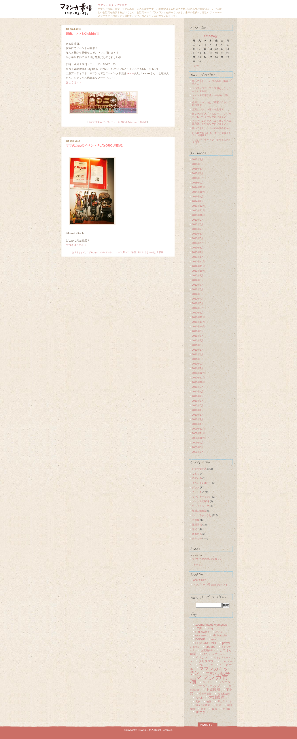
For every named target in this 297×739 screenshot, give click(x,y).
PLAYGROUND (205, 643)
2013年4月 (198, 243)
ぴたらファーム (213, 654)
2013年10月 (198, 215)
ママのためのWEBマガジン (207, 559)
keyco (130, 73)
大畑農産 (217, 697)
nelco (214, 639)
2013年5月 (198, 238)
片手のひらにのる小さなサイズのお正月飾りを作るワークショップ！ (211, 122)
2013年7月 (198, 229)
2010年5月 (198, 405)
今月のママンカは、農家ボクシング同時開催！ (211, 103)
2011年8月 (198, 335)
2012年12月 (198, 261)
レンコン (224, 682)
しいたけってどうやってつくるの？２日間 (211, 141)
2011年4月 (198, 354)
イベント (201, 657)
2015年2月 (198, 182)
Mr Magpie (219, 635)
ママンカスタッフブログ (112, 5)
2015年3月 (198, 178)
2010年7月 (198, 396)
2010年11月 (198, 377)
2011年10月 (198, 326)
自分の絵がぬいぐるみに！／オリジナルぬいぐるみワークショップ (211, 115)
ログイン (198, 565)
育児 (194, 529)
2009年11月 (198, 433)
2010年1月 (198, 424)
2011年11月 (198, 322)
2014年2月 (198, 201)
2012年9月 (198, 275)
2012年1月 (198, 312)
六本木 (199, 697)
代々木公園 (224, 693)
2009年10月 (198, 438)
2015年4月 (198, 173)
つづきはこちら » (76, 244)
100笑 (198, 628)
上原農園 (213, 689)
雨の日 (226, 708)
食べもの (197, 538)
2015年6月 (198, 164)
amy (211, 628)
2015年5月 (198, 168)
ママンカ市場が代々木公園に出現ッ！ (210, 96)
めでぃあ (197, 478)
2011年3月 (198, 359)
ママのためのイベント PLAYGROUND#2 (94, 145)
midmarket (200, 635)
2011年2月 (198, 363)
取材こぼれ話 (129, 252)
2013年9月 (198, 219)
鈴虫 (214, 708)
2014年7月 (198, 196)
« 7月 (196, 66)
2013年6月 (198, 233)
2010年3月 (198, 414)
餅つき (200, 712)
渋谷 (218, 705)
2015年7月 (198, 159)
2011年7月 (198, 340)
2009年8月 (198, 447)
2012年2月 (198, 308)
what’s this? (199, 580)
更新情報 (197, 524)
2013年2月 (198, 252)
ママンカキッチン (202, 496)
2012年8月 (198, 280)
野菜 (203, 708)
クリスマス (206, 661)
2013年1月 (198, 257)
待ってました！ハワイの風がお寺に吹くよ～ (211, 82)
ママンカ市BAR (200, 501)
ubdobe (210, 646)
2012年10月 (198, 270)
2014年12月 (198, 187)
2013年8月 (198, 224)
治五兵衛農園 (202, 705)
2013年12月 (198, 205)
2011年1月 (198, 368)
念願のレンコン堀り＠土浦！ (208, 109)
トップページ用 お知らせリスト (210, 584)
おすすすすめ (95, 122)
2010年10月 (198, 382)
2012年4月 (198, 298)
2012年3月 (198, 303)
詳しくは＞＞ (74, 82)
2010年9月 (198, 387)
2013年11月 (198, 210)
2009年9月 (198, 442)
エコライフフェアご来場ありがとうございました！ (211, 89)
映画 (208, 701)
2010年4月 (198, 410)
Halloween (202, 632)
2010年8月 (198, 391)
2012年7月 (198, 284)
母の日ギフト (225, 701)
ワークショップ (200, 506)
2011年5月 (198, 349)
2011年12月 (198, 317)
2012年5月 (198, 294)
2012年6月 (198, 289)
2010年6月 (198, 400)
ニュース (115, 122)
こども (106, 122)
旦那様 (143, 122)
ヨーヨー (207, 682)
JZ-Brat (219, 632)
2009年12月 (198, 428)
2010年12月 (198, 373)
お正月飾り (207, 650)
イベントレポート (103, 252)
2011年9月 (198, 331)
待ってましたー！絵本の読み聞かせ (211, 128)
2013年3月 (198, 247)
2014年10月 (198, 192)
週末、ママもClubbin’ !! (82, 33)
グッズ (195, 487)
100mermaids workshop (211, 624)
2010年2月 (198, 419)
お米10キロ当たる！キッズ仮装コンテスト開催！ (211, 134)
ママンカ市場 (209, 679)
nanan (200, 639)
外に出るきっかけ (130, 122)
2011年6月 (198, 345)
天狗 (197, 701)
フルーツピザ (206, 665)
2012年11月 (198, 266)
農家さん (197, 534)
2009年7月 (198, 452)
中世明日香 (205, 693)
